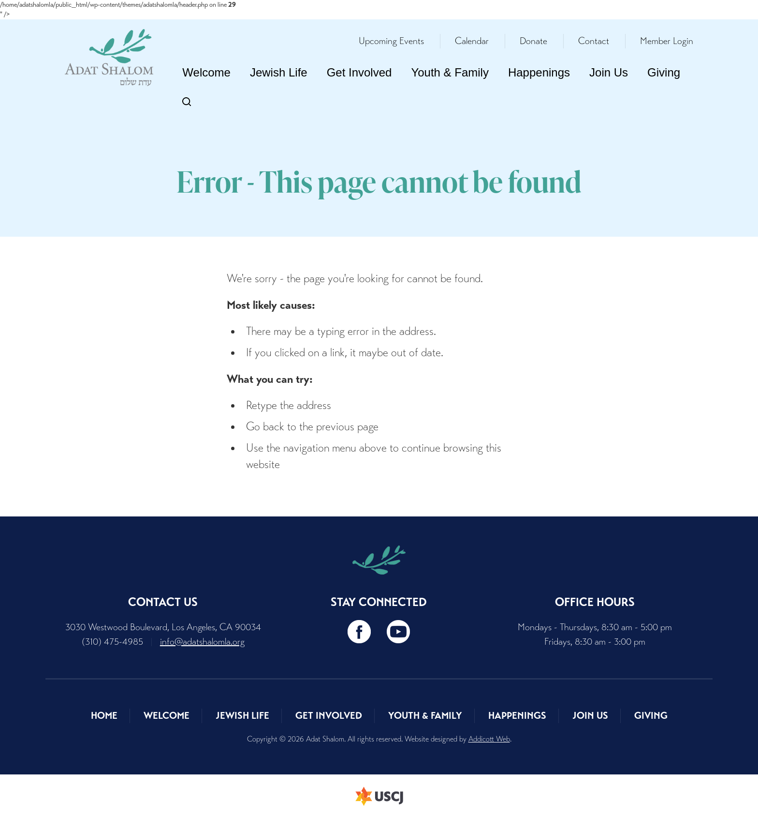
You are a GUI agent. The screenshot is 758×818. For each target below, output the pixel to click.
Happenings (539, 72)
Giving (663, 72)
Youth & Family (450, 72)
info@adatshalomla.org (202, 642)
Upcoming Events (391, 41)
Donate (533, 41)
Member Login (666, 41)
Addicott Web (489, 738)
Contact (593, 41)
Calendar (472, 41)
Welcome (206, 72)
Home (104, 716)
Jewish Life (278, 72)
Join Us (608, 72)
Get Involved (359, 72)
